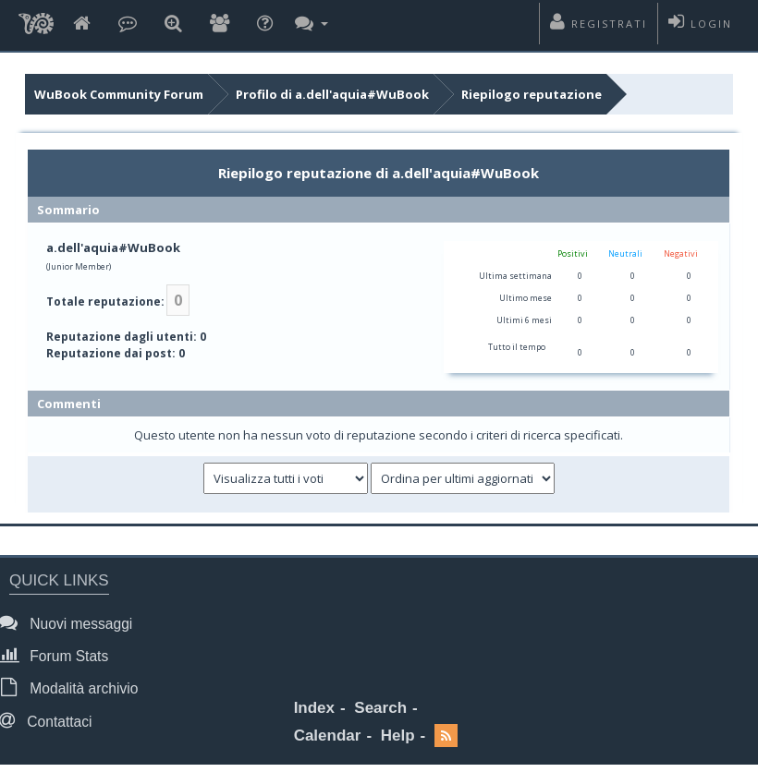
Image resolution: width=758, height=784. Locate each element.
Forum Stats (58, 655)
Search (380, 708)
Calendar (327, 735)
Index (314, 708)
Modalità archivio (73, 687)
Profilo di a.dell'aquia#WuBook (332, 94)
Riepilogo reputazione (531, 94)
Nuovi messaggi (70, 623)
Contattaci (50, 721)
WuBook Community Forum (118, 94)
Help (398, 735)
